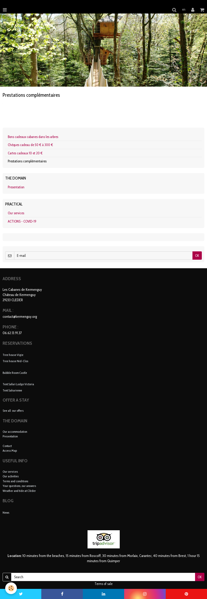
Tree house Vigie (13, 354)
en (183, 9)
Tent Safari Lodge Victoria (18, 384)
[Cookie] (11, 588)
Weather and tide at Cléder (19, 491)
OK (197, 255)
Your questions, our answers (19, 486)
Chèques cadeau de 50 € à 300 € (30, 145)
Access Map (10, 450)
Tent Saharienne (12, 390)
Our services (16, 213)
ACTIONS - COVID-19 (22, 221)
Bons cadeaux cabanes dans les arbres (33, 137)
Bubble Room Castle (15, 372)
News (6, 512)
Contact (7, 446)
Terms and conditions (15, 481)
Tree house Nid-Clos (15, 361)
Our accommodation (15, 431)
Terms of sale (103, 584)
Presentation (16, 187)
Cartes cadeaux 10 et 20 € (25, 153)
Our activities (11, 476)
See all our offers (13, 410)
